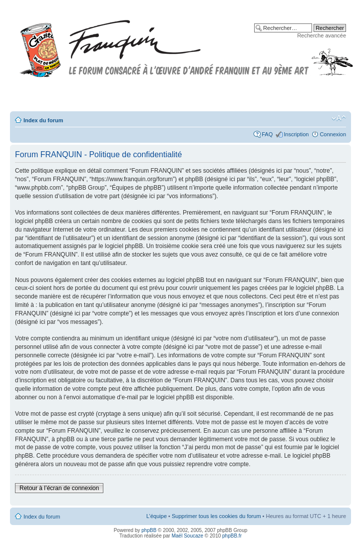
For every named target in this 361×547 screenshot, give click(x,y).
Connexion (333, 134)
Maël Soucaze (187, 536)
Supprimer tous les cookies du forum (216, 516)
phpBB (148, 530)
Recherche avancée (321, 35)
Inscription (296, 134)
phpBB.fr (232, 536)
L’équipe (156, 516)
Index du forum (43, 120)
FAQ (267, 134)
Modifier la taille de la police (339, 118)
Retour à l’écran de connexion (59, 488)
